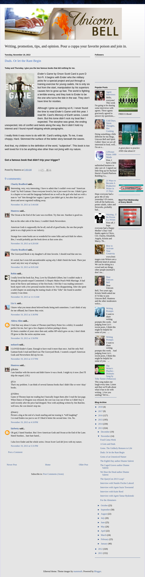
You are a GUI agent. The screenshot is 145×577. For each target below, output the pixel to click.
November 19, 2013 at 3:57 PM (24, 359)
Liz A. (13, 303)
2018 (100, 407)
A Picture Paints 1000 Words (111, 154)
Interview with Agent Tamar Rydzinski (117, 496)
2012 (100, 549)
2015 (100, 420)
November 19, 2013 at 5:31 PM (24, 446)
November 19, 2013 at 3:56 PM (24, 338)
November (106, 436)
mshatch (15, 344)
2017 (100, 411)
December (105, 432)
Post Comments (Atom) (53, 474)
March (104, 535)
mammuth (77, 571)
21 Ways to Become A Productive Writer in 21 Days (111, 185)
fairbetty (15, 428)
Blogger (97, 571)
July (103, 518)
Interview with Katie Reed (111, 491)
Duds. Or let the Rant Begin (112, 452)
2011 (100, 553)
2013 (100, 428)
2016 (100, 415)
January (104, 543)
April (103, 531)
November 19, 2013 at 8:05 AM (24, 267)
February (105, 539)
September (106, 509)
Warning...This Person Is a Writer (111, 217)
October (104, 505)
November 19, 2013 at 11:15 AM (25, 297)
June (103, 522)
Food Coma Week (108, 440)
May (103, 526)
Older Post (83, 465)
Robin (14, 273)
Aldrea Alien (16, 321)
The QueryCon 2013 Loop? (112, 479)
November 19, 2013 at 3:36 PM (24, 314)
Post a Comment (15, 452)
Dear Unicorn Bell (109, 279)
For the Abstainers (108, 500)
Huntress (15, 211)
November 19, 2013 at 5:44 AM (24, 204)
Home (48, 465)
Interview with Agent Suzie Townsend (116, 487)
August (104, 514)
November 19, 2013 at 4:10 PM (24, 422)
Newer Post (12, 465)
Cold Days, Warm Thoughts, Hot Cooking (111, 125)
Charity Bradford (19, 184)
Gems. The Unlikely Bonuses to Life (116, 448)
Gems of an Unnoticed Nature (113, 457)
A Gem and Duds (107, 444)
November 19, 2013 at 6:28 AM (24, 243)
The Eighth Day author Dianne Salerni (117, 461)
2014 (100, 424)
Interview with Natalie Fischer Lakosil (117, 483)
